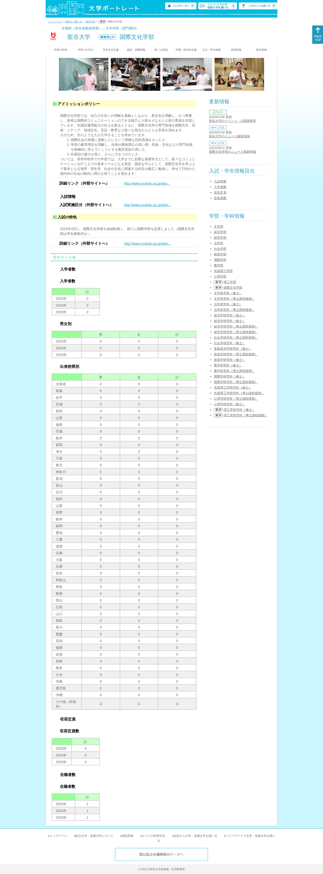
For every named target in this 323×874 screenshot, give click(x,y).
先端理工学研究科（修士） (233, 387)
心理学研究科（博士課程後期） (236, 398)
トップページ (55, 21)
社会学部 (220, 249)
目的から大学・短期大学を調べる (195, 836)
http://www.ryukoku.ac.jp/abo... (147, 183)
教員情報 (236, 49)
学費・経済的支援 (186, 49)
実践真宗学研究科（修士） (233, 348)
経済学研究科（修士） (229, 315)
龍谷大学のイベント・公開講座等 (232, 121)
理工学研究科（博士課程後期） (245, 415)
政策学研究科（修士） (229, 360)
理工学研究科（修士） (239, 410)
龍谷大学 (90, 21)
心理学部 (220, 276)
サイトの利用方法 (153, 836)
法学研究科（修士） (228, 304)
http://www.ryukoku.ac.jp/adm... (147, 205)
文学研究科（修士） (228, 293)
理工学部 (230, 282)
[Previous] (60, 74)
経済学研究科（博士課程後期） (236, 326)
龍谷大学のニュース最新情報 (229, 136)
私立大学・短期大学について (94, 836)
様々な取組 (161, 49)
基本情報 (261, 49)
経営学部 (220, 237)
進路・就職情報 (136, 49)
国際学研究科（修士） (229, 376)
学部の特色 (60, 49)
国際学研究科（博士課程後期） (236, 382)
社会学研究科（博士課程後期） (236, 337)
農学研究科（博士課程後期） (234, 371)
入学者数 (220, 187)
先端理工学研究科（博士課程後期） (239, 393)
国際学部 (220, 260)
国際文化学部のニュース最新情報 (232, 152)
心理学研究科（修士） (229, 404)
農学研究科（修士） (228, 365)
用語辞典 (127, 836)
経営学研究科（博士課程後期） (236, 332)
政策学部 (220, 254)
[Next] (262, 74)
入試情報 (220, 181)
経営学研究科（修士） (229, 321)
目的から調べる (73, 21)
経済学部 (220, 232)
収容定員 (220, 192)
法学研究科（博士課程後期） (234, 310)
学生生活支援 (111, 49)
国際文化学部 (233, 287)
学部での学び (86, 49)
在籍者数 (220, 198)
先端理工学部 (223, 271)
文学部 (218, 226)
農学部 (218, 265)
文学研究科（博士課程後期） (234, 299)
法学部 (218, 243)
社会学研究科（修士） (229, 343)
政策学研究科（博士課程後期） (236, 354)
